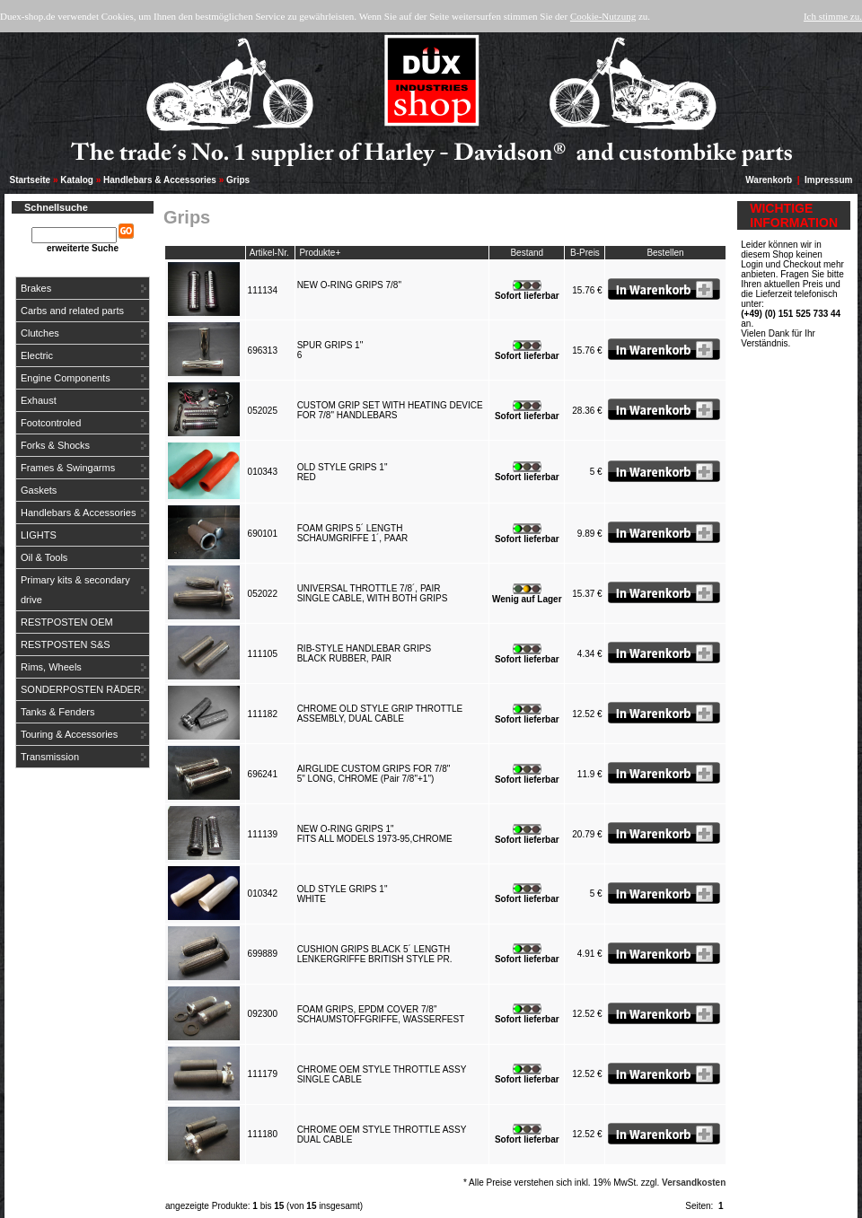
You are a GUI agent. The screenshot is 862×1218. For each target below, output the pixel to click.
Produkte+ (319, 253)
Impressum (828, 180)
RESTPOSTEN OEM (67, 622)
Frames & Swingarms (68, 467)
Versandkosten (694, 1182)
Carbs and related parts (72, 310)
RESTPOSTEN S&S (65, 644)
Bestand (526, 253)
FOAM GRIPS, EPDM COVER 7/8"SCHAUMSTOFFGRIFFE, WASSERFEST (383, 1014)
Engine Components (65, 377)
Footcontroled (51, 422)
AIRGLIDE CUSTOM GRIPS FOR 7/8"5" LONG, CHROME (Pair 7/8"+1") (374, 774)
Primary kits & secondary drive (75, 589)
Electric (37, 355)
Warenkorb (768, 180)
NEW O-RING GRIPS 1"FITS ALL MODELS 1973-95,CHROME (377, 834)
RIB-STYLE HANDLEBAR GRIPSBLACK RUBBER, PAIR (364, 653)
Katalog (76, 180)
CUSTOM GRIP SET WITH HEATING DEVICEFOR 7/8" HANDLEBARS (390, 410)
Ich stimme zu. (833, 16)
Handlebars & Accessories (159, 180)
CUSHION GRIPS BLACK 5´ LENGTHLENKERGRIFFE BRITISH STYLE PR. (377, 954)
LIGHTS (39, 535)
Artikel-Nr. (269, 253)
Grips (238, 180)
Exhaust (39, 400)
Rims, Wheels (51, 667)
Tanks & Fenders (58, 711)
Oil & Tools (44, 557)
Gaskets (39, 490)
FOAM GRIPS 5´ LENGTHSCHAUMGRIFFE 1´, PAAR (355, 533)
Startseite (30, 180)
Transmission (50, 756)
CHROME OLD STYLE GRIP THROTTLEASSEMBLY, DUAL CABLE (380, 713)
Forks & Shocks (55, 445)
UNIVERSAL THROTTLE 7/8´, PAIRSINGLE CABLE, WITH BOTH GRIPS (375, 593)
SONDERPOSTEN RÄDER (81, 689)
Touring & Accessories (69, 734)
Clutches (40, 333)
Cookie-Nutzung (603, 16)
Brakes (36, 288)
